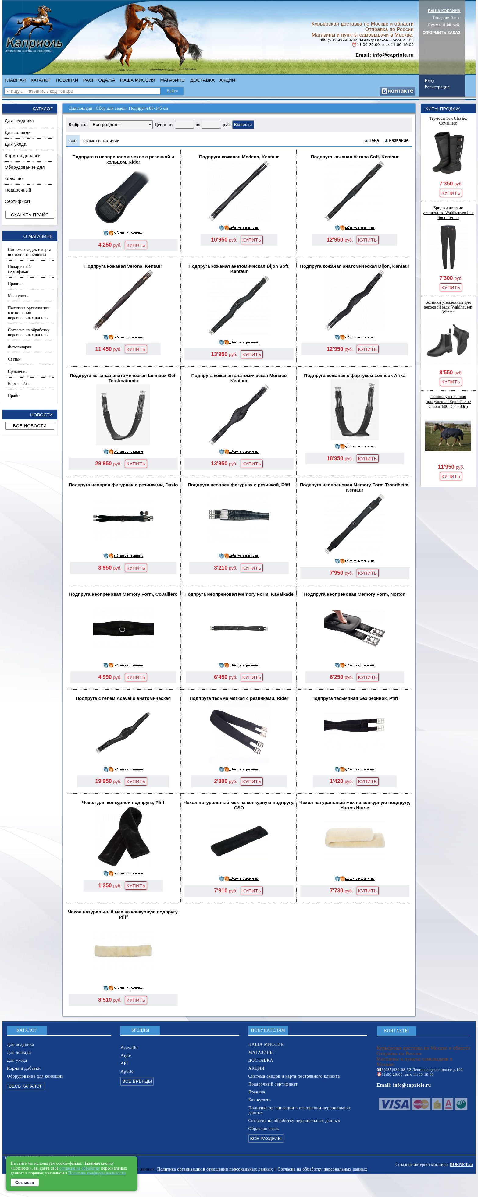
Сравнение (17, 371)
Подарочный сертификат (19, 269)
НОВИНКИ (67, 80)
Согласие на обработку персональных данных (28, 332)
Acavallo (128, 1047)
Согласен (24, 1182)
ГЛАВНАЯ (15, 80)
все (73, 140)
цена (374, 140)
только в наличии (101, 140)
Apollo (127, 1071)
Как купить (18, 296)
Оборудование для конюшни (25, 173)
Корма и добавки (23, 155)
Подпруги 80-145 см (148, 108)
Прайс (13, 396)
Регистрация (437, 87)
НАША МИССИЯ (137, 80)
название (398, 140)
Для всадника (19, 120)
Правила (15, 283)
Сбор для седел (110, 108)
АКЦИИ (227, 80)
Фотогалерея (19, 347)
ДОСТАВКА (203, 80)
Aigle (125, 1055)
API (124, 1063)
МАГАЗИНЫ (172, 80)
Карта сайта (19, 383)
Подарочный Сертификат (18, 196)
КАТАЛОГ (41, 80)
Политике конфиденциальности (97, 1173)
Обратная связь (263, 1128)
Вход (429, 81)
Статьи (14, 359)
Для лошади (18, 132)
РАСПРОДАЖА (99, 80)
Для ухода (16, 144)
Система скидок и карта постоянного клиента (29, 252)
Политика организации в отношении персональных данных (28, 313)
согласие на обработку (79, 1168)
